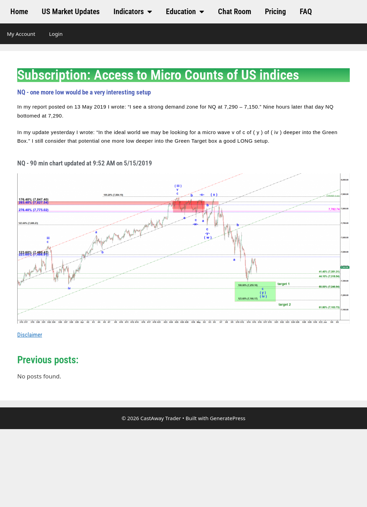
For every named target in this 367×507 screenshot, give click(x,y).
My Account (21, 33)
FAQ (306, 11)
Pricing (275, 11)
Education (185, 11)
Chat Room (234, 11)
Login (55, 33)
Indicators (132, 11)
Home (19, 11)
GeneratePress (227, 418)
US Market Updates (71, 11)
